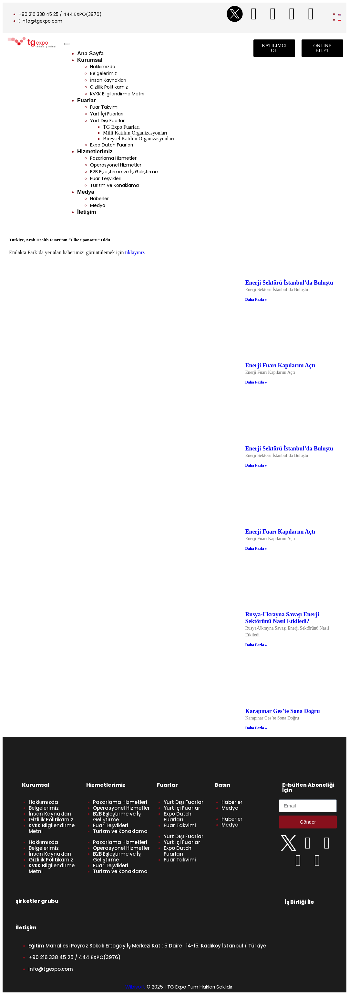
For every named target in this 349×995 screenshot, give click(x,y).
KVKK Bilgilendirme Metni (117, 94)
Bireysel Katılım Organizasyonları (138, 138)
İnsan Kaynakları (108, 80)
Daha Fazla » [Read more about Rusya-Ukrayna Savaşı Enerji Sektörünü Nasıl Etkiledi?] (256, 645)
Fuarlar (86, 100)
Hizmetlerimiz (95, 151)
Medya (85, 192)
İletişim (86, 212)
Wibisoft (135, 986)
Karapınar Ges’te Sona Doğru (282, 711)
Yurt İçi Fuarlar (182, 808)
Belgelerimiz (103, 73)
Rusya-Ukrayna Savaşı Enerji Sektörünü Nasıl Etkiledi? (282, 617)
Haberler (99, 198)
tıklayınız (134, 252)
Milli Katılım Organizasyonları (135, 132)
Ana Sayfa (90, 53)
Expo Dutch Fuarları (111, 145)
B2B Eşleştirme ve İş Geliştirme (124, 171)
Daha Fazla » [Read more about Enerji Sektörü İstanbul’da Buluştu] (256, 299)
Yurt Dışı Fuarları (108, 120)
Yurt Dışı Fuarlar (183, 802)
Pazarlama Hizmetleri (114, 158)
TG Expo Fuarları (121, 127)
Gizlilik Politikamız (109, 87)
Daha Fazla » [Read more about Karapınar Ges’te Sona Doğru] (256, 728)
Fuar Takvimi (104, 107)
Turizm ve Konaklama (114, 185)
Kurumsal (89, 60)
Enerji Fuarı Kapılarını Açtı (280, 365)
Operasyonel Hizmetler (115, 165)
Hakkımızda (102, 66)
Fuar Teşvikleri (105, 178)
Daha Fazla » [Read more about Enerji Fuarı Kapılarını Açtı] (256, 382)
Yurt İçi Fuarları (106, 114)
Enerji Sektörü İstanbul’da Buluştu (289, 282)
